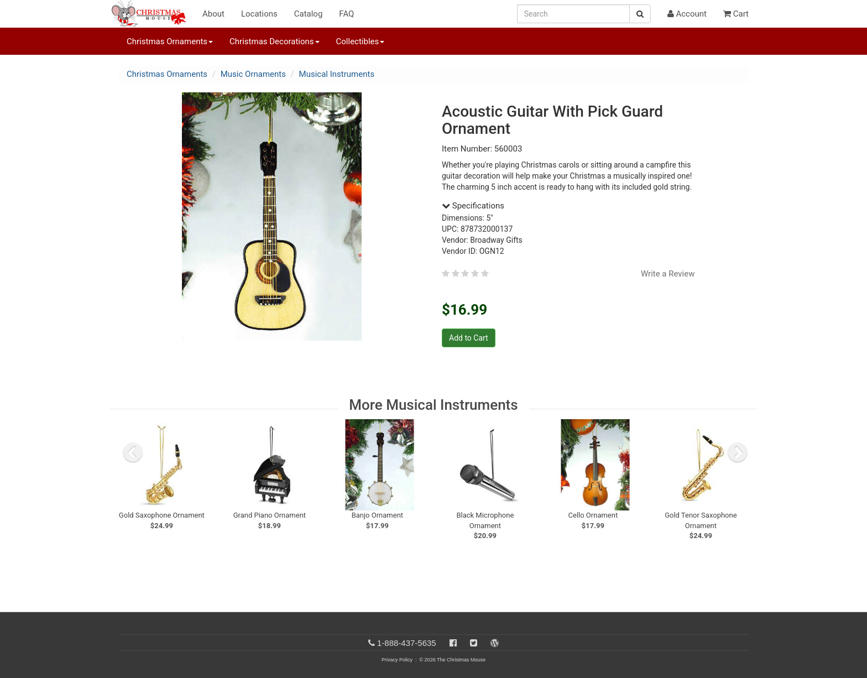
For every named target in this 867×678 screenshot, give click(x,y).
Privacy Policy (397, 660)
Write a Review (668, 274)
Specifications (473, 206)
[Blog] (494, 643)
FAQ (346, 14)
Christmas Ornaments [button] (170, 41)
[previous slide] (133, 452)
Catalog (308, 14)
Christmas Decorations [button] (274, 41)
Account (687, 14)
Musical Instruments (337, 74)
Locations (259, 14)
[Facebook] (453, 643)
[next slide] (738, 452)
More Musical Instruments (433, 405)
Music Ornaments (253, 74)
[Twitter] (473, 643)
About (213, 14)
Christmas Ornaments (167, 74)
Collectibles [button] (360, 41)
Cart (736, 14)
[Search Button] (640, 13)
